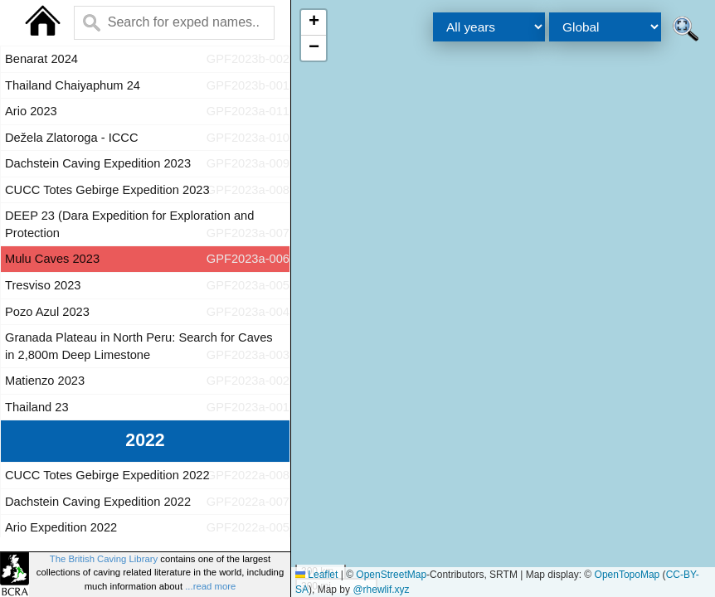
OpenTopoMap (627, 574)
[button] (313, 23)
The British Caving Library (104, 559)
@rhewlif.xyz (381, 589)
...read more (210, 586)
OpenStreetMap (391, 574)
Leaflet (316, 574)
